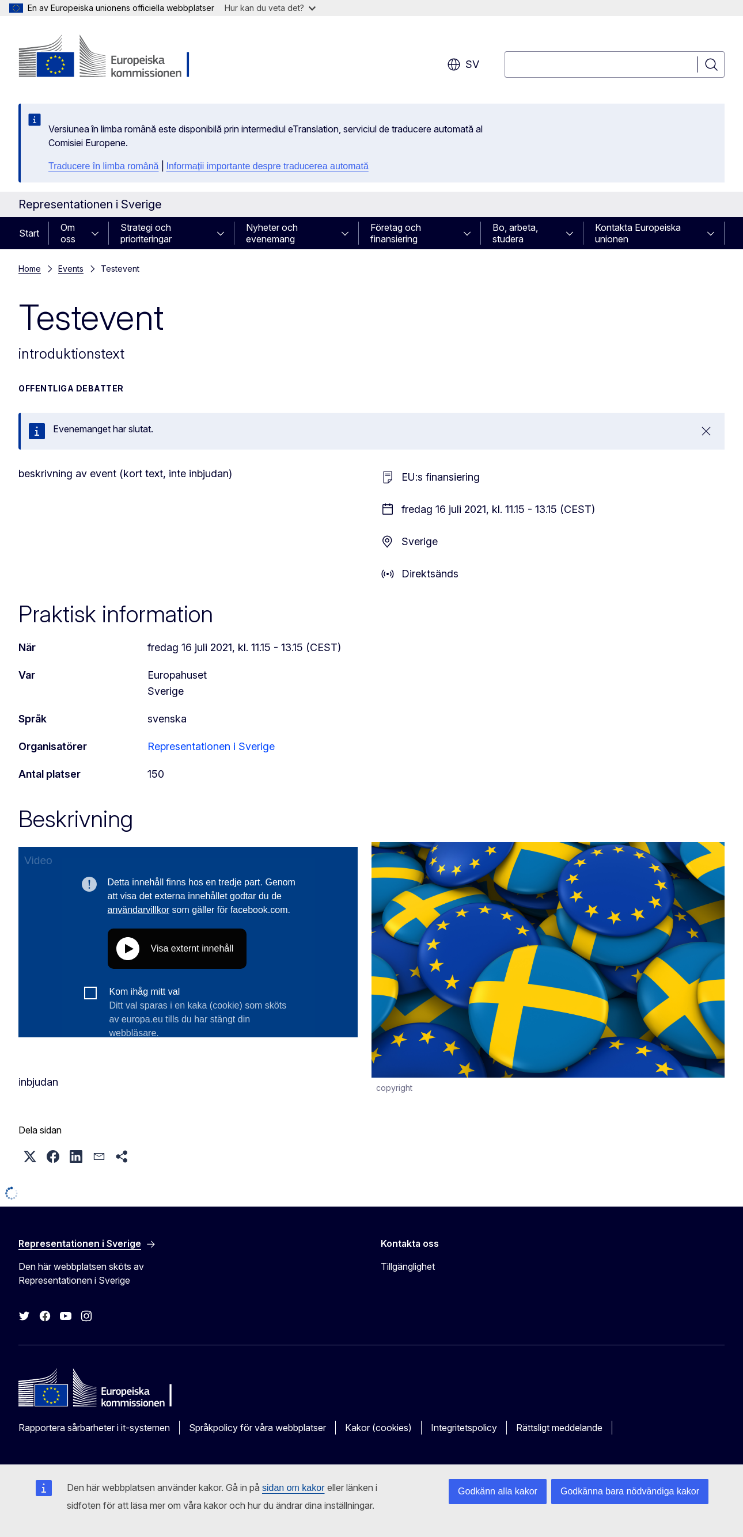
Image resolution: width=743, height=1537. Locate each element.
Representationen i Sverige (211, 746)
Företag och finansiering (395, 233)
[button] (30, 1156)
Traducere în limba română (103, 166)
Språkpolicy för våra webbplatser (257, 1427)
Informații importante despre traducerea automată (267, 166)
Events (71, 268)
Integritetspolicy (464, 1427)
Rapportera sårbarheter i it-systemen (94, 1427)
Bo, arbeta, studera (515, 233)
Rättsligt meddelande (559, 1427)
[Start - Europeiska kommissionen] (111, 58)
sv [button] (463, 64)
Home (29, 268)
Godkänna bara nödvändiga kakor (629, 1491)
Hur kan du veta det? (270, 8)
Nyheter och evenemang (272, 233)
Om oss (67, 233)
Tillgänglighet (408, 1266)
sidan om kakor (293, 1488)
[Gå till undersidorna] (98, 233)
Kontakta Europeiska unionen (638, 233)
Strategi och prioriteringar (146, 233)
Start (29, 233)
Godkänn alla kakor (497, 1491)
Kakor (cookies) (378, 1427)
